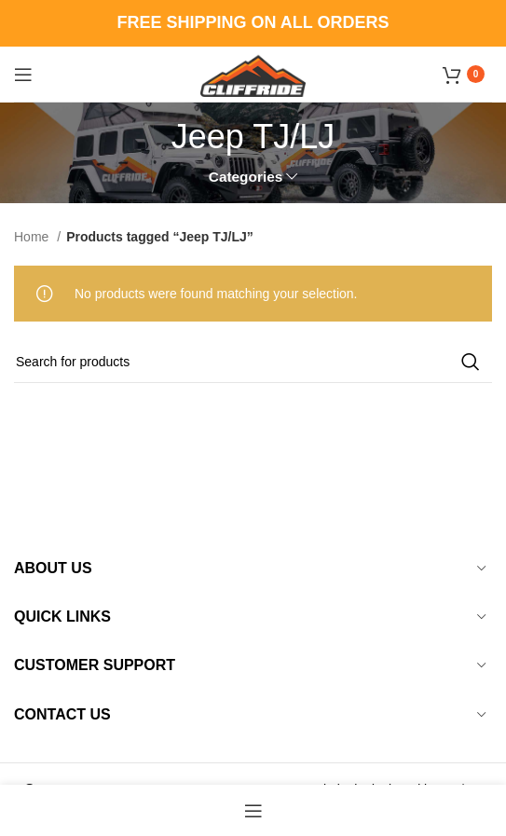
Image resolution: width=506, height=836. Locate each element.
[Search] (253, 361)
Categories (246, 177)
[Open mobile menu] (23, 74)
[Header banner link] (253, 23)
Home (33, 236)
